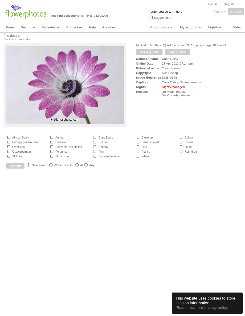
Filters (218, 11)
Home (10, 27)
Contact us (74, 27)
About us (109, 27)
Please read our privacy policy (202, 307)
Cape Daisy (170, 59)
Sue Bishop (170, 73)
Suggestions (162, 17)
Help (92, 27)
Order (237, 27)
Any (91, 165)
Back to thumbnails (17, 39)
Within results (63, 165)
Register (230, 4)
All (82, 165)
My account (188, 27)
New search (40, 165)
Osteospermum (172, 68)
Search (236, 12)
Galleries (49, 27)
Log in (212, 4)
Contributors (159, 27)
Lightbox (214, 27)
